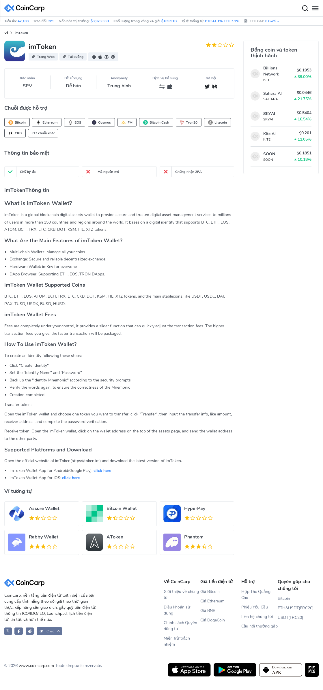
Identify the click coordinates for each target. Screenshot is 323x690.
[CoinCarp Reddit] (30, 631)
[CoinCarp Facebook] (18, 631)
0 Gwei (272, 21)
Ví (6, 33)
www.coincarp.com (36, 665)
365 (51, 21)
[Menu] (315, 8)
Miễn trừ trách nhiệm (177, 641)
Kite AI (269, 134)
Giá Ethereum (212, 601)
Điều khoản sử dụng (177, 610)
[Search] (304, 8)
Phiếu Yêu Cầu (254, 607)
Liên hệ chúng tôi (257, 616)
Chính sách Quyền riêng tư (180, 626)
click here (102, 470)
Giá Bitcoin (210, 591)
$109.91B (169, 21)
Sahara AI (272, 93)
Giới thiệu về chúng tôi (181, 594)
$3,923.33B (100, 21)
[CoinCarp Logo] (26, 8)
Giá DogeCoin (212, 620)
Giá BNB (208, 610)
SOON (269, 154)
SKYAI (269, 113)
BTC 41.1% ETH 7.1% (222, 21)
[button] (43, 57)
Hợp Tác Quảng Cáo (256, 594)
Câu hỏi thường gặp (259, 626)
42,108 (23, 21)
